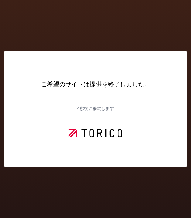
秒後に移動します (95, 108)
